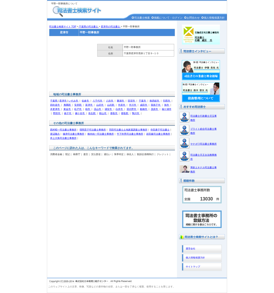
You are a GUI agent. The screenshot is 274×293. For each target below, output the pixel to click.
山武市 (100, 105)
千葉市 (143, 100)
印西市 (167, 100)
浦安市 (108, 109)
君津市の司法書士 (111, 26)
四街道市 (55, 105)
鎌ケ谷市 (80, 113)
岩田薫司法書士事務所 (158, 134)
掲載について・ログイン (168, 17)
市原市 (122, 105)
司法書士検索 (142, 17)
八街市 (110, 100)
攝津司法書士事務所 (73, 134)
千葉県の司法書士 (88, 26)
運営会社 (190, 248)
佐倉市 (85, 100)
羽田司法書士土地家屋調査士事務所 (128, 129)
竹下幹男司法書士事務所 (130, 134)
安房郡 (78, 105)
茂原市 (155, 109)
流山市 (98, 109)
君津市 (63, 100)
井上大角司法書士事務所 (63, 138)
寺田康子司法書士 (160, 129)
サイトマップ (193, 266)
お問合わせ (193, 17)
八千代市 (98, 100)
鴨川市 (136, 113)
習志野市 (132, 109)
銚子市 (68, 113)
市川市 (133, 105)
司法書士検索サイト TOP (62, 26)
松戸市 (78, 109)
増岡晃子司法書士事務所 (92, 129)
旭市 (167, 105)
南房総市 (155, 100)
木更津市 (55, 109)
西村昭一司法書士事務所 (63, 129)
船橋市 (144, 109)
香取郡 (125, 113)
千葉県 (54, 100)
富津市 (89, 105)
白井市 (119, 109)
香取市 (114, 113)
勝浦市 (121, 100)
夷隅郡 (67, 105)
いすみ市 (73, 100)
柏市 (88, 109)
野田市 (57, 113)
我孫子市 (156, 105)
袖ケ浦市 (166, 109)
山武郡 (111, 105)
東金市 (67, 109)
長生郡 (92, 113)
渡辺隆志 (55, 134)
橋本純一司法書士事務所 (100, 134)
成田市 (144, 105)
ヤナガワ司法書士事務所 (203, 144)
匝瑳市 (132, 100)
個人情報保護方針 (214, 17)
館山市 (103, 113)
